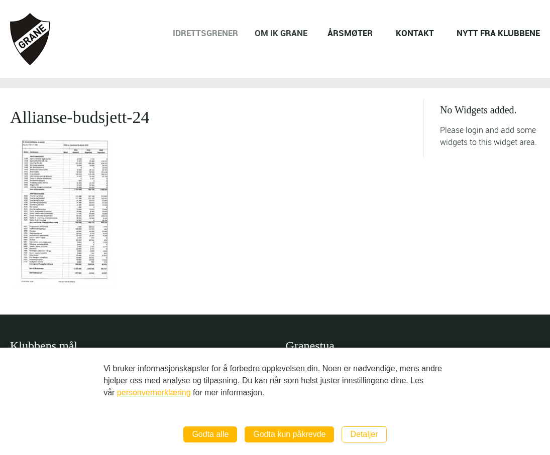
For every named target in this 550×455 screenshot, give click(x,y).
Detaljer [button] (364, 434)
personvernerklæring (154, 392)
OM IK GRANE (284, 33)
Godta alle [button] (210, 434)
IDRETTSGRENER (210, 33)
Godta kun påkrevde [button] (289, 434)
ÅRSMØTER (351, 33)
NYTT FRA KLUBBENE (498, 33)
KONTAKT (415, 33)
